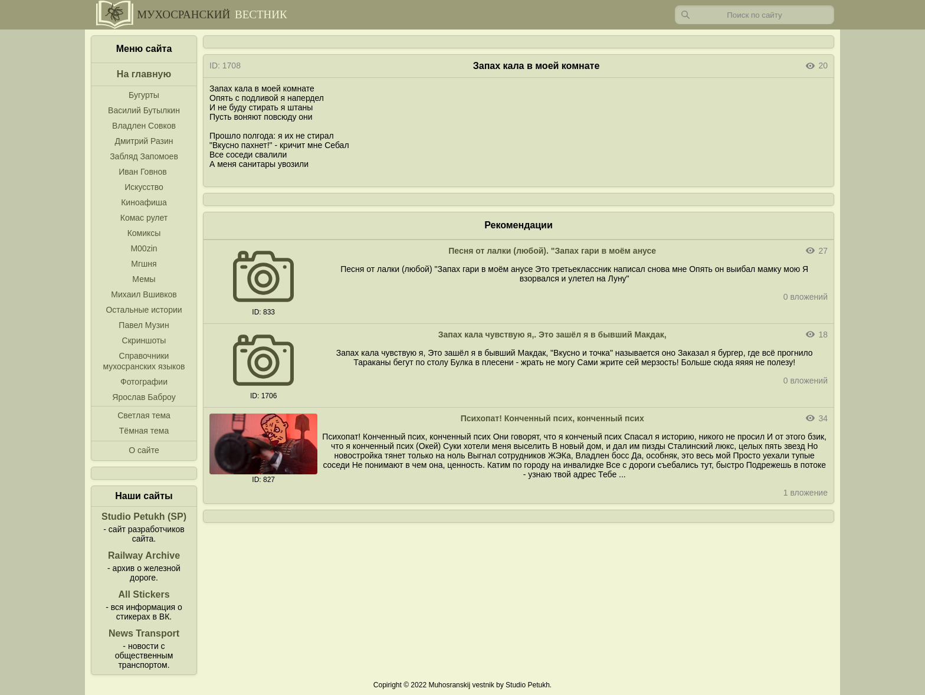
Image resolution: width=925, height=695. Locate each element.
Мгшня (143, 263)
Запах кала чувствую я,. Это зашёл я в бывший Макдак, (552, 334)
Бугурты (144, 95)
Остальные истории (144, 309)
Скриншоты (144, 340)
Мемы (143, 279)
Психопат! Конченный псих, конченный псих (552, 418)
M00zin (143, 248)
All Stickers (143, 594)
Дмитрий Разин (143, 141)
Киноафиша (144, 202)
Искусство (143, 187)
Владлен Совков (144, 125)
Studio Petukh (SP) (143, 517)
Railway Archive (144, 555)
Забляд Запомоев (144, 156)
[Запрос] (754, 14)
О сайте (144, 450)
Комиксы (144, 233)
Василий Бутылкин (144, 110)
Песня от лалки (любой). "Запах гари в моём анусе (552, 250)
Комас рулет (144, 217)
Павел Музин (144, 325)
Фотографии (144, 381)
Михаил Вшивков (143, 294)
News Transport (144, 633)
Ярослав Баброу (143, 397)
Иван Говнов (143, 171)
